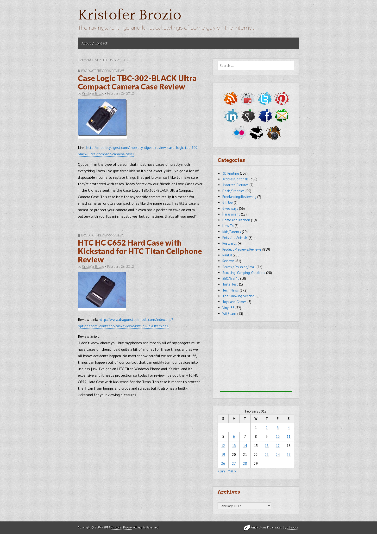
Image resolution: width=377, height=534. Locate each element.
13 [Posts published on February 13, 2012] (234, 445)
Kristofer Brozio (129, 15)
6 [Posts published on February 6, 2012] (234, 436)
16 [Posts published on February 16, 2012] (267, 445)
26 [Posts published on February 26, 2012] (223, 463)
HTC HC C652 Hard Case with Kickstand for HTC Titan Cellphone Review (140, 251)
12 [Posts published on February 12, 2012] (223, 445)
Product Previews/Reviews (102, 71)
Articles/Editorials (235, 179)
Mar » (232, 471)
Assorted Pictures (235, 185)
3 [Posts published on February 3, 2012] (278, 427)
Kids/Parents (231, 231)
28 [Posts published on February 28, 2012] (245, 463)
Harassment (231, 214)
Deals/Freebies (233, 191)
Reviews (228, 261)
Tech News (230, 290)
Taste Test (230, 284)
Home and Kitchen (236, 220)
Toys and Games (234, 301)
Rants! (227, 255)
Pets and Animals (235, 237)
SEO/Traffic (230, 278)
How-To (228, 225)
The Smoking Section (238, 296)
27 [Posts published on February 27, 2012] (234, 463)
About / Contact (95, 43)
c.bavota (292, 527)
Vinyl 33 (228, 307)
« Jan (221, 471)
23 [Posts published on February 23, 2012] (267, 454)
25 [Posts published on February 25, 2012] (288, 454)
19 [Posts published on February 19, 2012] (223, 454)
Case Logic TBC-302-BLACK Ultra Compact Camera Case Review (137, 82)
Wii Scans (229, 313)
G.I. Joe (227, 202)
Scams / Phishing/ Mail (239, 267)
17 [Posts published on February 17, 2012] (278, 445)
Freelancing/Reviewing (239, 196)
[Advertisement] (256, 361)
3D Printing (230, 173)
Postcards (229, 243)
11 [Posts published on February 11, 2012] (288, 436)
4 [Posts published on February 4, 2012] (288, 427)
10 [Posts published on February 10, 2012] (278, 436)
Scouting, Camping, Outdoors (243, 272)
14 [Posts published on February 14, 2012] (245, 445)
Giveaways (230, 208)
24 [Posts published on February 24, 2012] (278, 454)
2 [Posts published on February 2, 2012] (267, 427)
